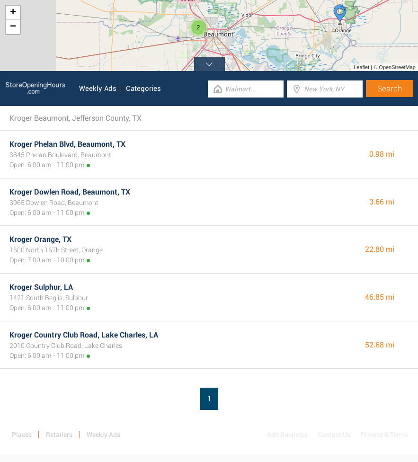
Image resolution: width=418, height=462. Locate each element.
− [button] (13, 27)
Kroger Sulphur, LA (41, 287)
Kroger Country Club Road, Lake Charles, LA (83, 334)
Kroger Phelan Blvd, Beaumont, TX (67, 144)
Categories (143, 88)
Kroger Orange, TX (40, 239)
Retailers (59, 434)
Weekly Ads (97, 88)
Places (22, 434)
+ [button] (13, 13)
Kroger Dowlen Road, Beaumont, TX (69, 191)
